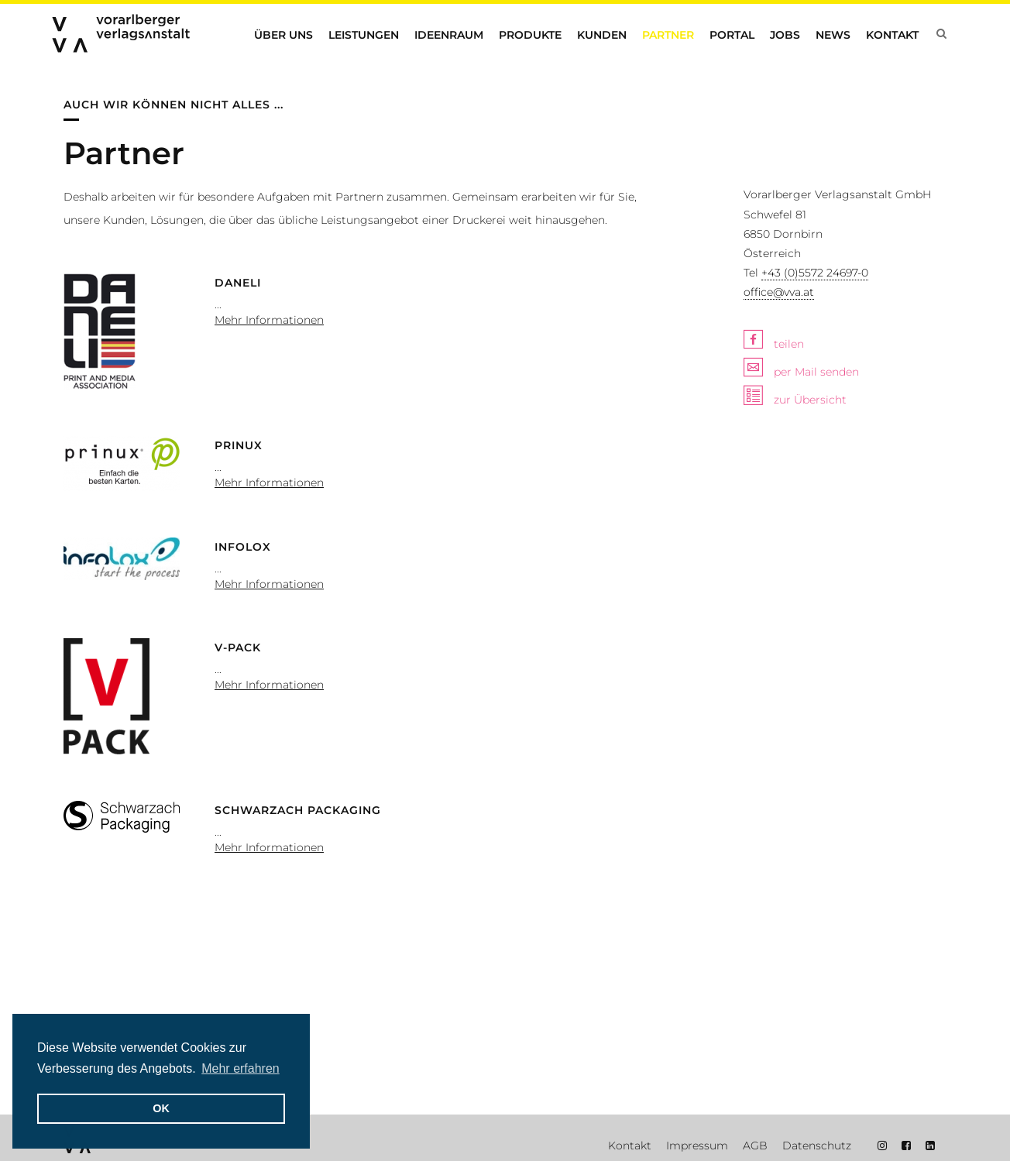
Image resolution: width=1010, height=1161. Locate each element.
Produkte (530, 35)
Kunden (602, 35)
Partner (668, 35)
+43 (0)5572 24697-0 (814, 273)
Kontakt (892, 35)
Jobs (785, 35)
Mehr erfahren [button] (240, 1068)
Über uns (283, 35)
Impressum (697, 1145)
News (833, 35)
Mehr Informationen (269, 320)
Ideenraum (448, 35)
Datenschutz (816, 1145)
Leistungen (363, 35)
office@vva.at (779, 292)
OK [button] (161, 1108)
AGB (755, 1145)
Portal (731, 35)
